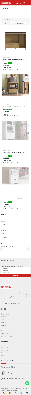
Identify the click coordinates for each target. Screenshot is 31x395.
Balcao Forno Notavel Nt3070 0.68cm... (14, 199)
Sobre (2, 319)
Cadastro (3, 353)
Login (2, 355)
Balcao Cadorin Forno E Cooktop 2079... (14, 106)
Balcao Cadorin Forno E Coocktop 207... (14, 59)
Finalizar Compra (5, 347)
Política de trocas (5, 331)
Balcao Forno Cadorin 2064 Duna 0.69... (14, 152)
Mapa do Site (4, 322)
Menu (5, 8)
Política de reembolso (7, 336)
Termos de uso (5, 333)
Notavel (5, 234)
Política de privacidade (7, 328)
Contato (3, 325)
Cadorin (5, 237)
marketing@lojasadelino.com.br (14, 373)
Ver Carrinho (4, 350)
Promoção (6, 224)
